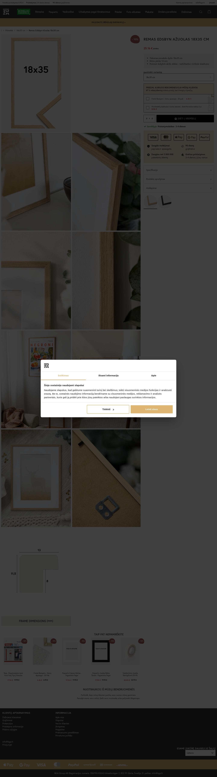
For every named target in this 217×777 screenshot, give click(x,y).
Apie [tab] (153, 375)
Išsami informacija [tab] (109, 375)
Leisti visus (152, 409)
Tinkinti (108, 409)
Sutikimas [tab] (63, 375)
